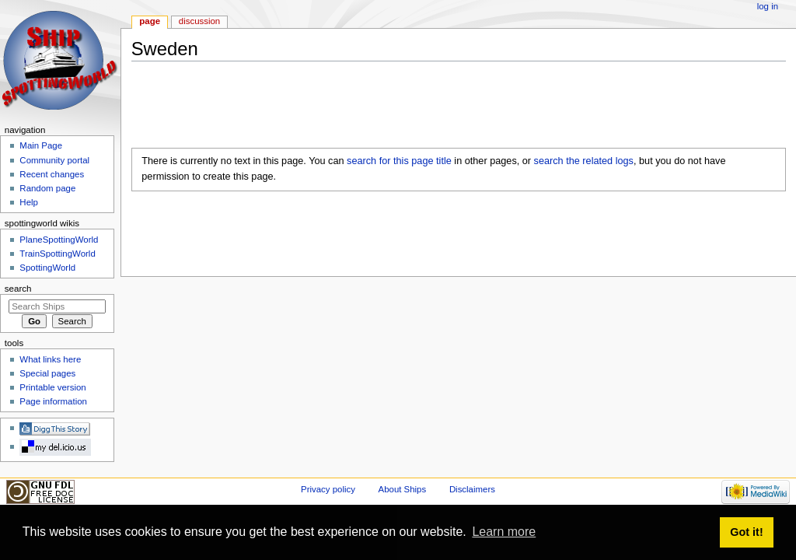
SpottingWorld (47, 267)
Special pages (47, 373)
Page (149, 21)
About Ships (403, 489)
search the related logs (584, 161)
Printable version (52, 387)
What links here (50, 359)
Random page (47, 188)
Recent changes (51, 174)
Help (28, 202)
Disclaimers (472, 489)
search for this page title (399, 161)
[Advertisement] (414, 108)
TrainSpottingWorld (57, 253)
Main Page (40, 145)
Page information (53, 401)
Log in (767, 6)
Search (18, 288)
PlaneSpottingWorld (58, 239)
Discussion (199, 21)
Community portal (54, 160)
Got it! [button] (746, 532)
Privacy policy (328, 489)
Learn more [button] (504, 531)
